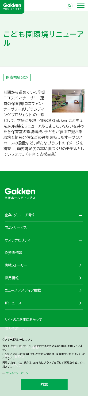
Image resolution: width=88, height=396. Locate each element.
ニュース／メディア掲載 (23, 290)
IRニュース (13, 303)
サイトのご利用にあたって (23, 319)
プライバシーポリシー (18, 373)
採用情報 (12, 278)
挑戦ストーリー (16, 265)
